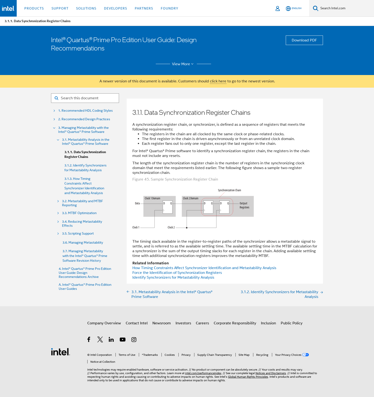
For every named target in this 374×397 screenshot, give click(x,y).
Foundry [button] (169, 8)
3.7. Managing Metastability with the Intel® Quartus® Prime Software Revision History (84, 256)
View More (183, 64)
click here (218, 81)
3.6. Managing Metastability (82, 242)
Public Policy (291, 323)
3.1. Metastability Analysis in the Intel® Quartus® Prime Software (85, 142)
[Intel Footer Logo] (60, 351)
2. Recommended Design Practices (84, 119)
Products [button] (34, 8)
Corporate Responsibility (235, 323)
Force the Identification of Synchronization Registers (177, 272)
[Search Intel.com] (346, 8)
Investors (183, 323)
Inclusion (268, 323)
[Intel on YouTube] (123, 340)
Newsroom (161, 323)
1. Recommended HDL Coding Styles (85, 111)
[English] (294, 8)
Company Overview (104, 323)
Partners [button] (144, 8)
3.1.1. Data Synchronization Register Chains (85, 154)
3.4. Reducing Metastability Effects (82, 224)
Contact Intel (137, 323)
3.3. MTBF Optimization (79, 213)
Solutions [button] (86, 8)
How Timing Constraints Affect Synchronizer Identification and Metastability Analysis (204, 268)
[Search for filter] (85, 98)
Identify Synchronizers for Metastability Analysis (173, 277)
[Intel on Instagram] (134, 340)
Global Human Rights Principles (248, 376)
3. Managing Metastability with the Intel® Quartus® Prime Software (83, 130)
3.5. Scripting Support (78, 233)
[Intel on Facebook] (89, 340)
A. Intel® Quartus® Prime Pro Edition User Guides (85, 287)
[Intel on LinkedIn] (111, 340)
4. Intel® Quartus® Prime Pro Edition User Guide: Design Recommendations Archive (85, 273)
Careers (202, 323)
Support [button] (60, 8)
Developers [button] (115, 8)
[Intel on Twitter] (100, 340)
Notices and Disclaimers (270, 373)
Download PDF (304, 40)
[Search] (315, 8)
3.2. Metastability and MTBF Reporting (82, 203)
